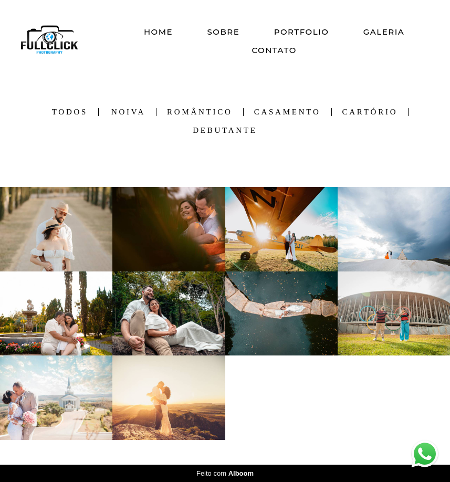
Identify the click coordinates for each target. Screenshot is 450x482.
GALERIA (384, 32)
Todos (70, 112)
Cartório (370, 112)
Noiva (128, 112)
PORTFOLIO (301, 32)
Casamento (287, 112)
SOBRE (223, 32)
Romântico (200, 112)
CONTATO (274, 50)
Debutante (225, 130)
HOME (158, 32)
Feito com (225, 473)
